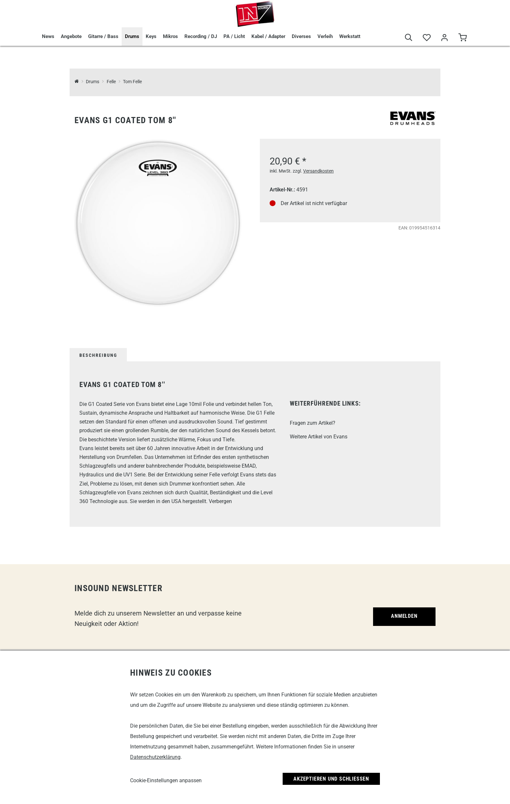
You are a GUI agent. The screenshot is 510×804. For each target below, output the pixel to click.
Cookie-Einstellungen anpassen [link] (166, 780)
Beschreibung (98, 355)
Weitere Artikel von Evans (318, 437)
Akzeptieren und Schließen (331, 779)
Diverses (301, 36)
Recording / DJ (200, 36)
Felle (111, 81)
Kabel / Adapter (268, 36)
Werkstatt (349, 36)
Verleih (325, 36)
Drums (132, 36)
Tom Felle (132, 81)
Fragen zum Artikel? (312, 423)
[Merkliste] (427, 38)
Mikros (170, 36)
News (48, 36)
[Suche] (409, 38)
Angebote (71, 36)
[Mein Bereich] (444, 38)
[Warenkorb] (462, 38)
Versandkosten (318, 171)
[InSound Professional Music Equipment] (76, 81)
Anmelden (404, 616)
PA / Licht (234, 36)
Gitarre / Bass (103, 36)
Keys (151, 36)
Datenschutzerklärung (155, 757)
